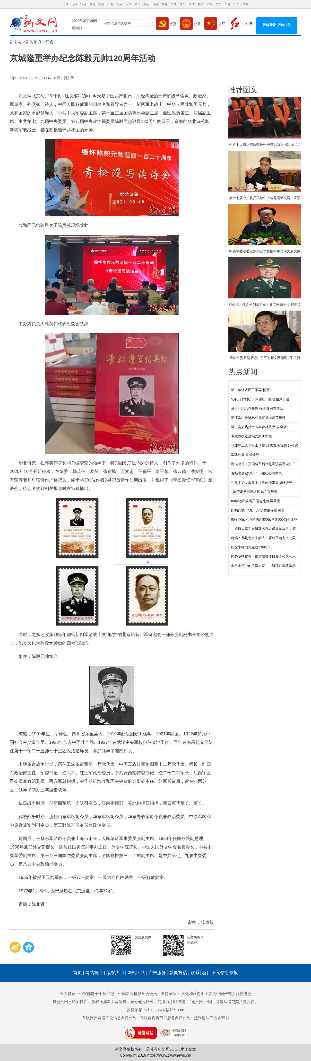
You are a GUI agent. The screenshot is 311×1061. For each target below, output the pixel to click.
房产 (182, 4)
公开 (190, 24)
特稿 (101, 4)
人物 (128, 4)
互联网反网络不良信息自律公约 (109, 1018)
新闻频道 (33, 42)
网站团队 (136, 972)
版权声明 (115, 972)
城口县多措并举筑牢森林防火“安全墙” (259, 427)
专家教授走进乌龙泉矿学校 (251, 436)
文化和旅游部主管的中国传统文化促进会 (216, 994)
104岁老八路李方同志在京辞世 (254, 492)
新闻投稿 (178, 972)
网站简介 (94, 972)
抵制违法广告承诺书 (211, 1018)
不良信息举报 (225, 972)
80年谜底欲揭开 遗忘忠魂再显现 (255, 501)
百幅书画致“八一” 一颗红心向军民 (256, 473)
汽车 (237, 4)
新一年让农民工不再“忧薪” (251, 390)
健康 (210, 4)
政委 (166, 24)
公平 (214, 24)
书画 (173, 4)
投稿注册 (284, 25)
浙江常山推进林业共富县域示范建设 (258, 418)
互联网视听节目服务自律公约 (165, 1018)
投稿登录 (269, 25)
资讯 (137, 4)
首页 (65, 4)
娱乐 (146, 4)
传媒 (155, 4)
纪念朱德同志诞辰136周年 (251, 547)
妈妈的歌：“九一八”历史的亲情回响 (257, 510)
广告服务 (157, 972)
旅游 (192, 4)
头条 (110, 4)
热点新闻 (243, 372)
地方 (201, 4)
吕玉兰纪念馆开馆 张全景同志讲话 (257, 408)
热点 (119, 4)
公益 (228, 4)
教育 (164, 4)
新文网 (15, 42)
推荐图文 (243, 90)
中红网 (241, 24)
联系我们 (199, 972)
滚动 (83, 4)
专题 (92, 4)
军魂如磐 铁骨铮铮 (245, 455)
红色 (246, 4)
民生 (219, 4)
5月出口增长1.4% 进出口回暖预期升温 (260, 399)
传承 (74, 4)
